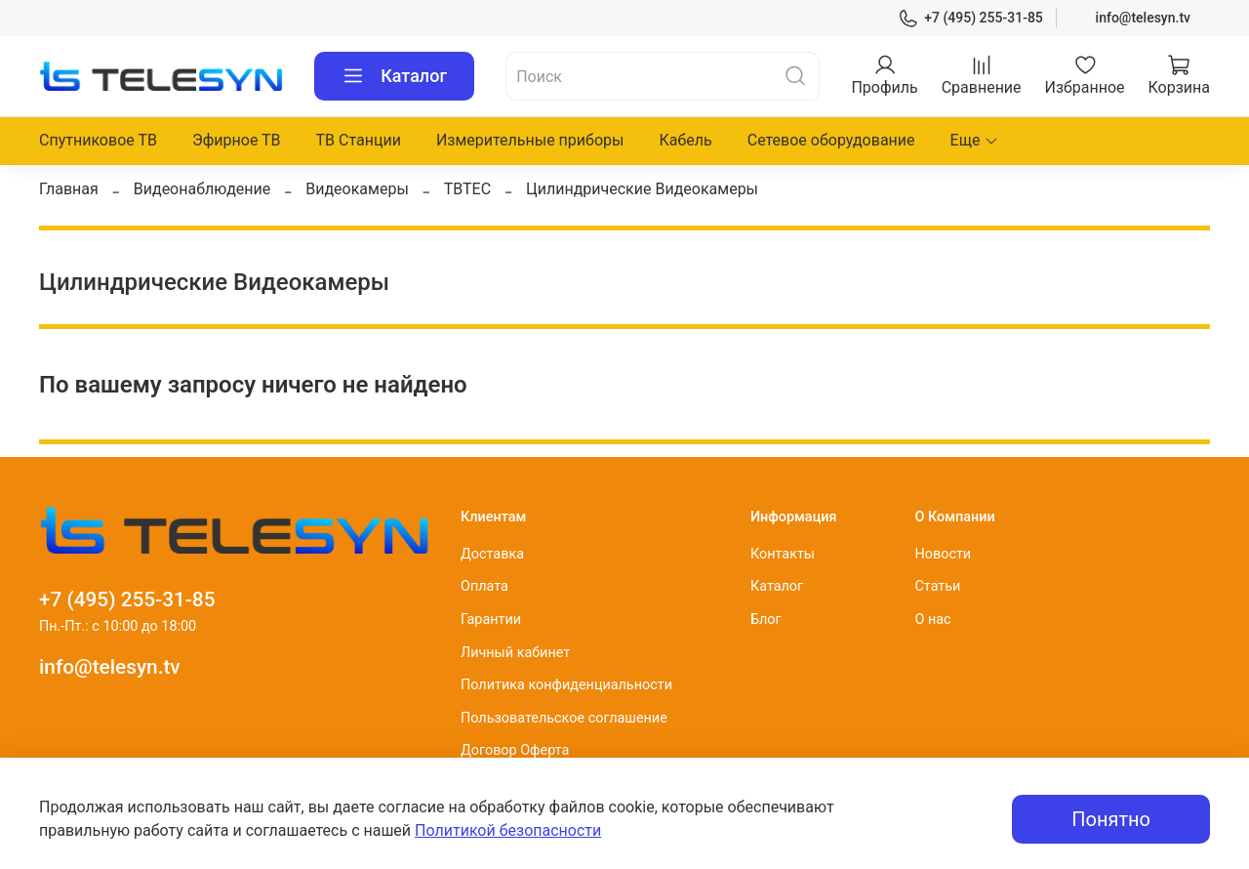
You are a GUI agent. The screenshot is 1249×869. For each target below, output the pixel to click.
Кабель (685, 140)
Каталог (394, 76)
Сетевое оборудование (831, 140)
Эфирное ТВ (236, 140)
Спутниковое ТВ (98, 140)
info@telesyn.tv (1143, 17)
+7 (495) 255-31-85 (970, 18)
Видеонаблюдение (202, 189)
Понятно (1110, 819)
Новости (942, 554)
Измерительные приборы (530, 140)
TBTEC (467, 189)
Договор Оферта (515, 750)
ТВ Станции (358, 140)
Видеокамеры (357, 189)
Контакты (782, 554)
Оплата (484, 586)
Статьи (937, 586)
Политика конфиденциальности (566, 685)
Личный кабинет (515, 652)
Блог (766, 619)
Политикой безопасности (508, 830)
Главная (69, 189)
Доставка (492, 554)
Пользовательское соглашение (564, 718)
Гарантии (491, 619)
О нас (932, 619)
